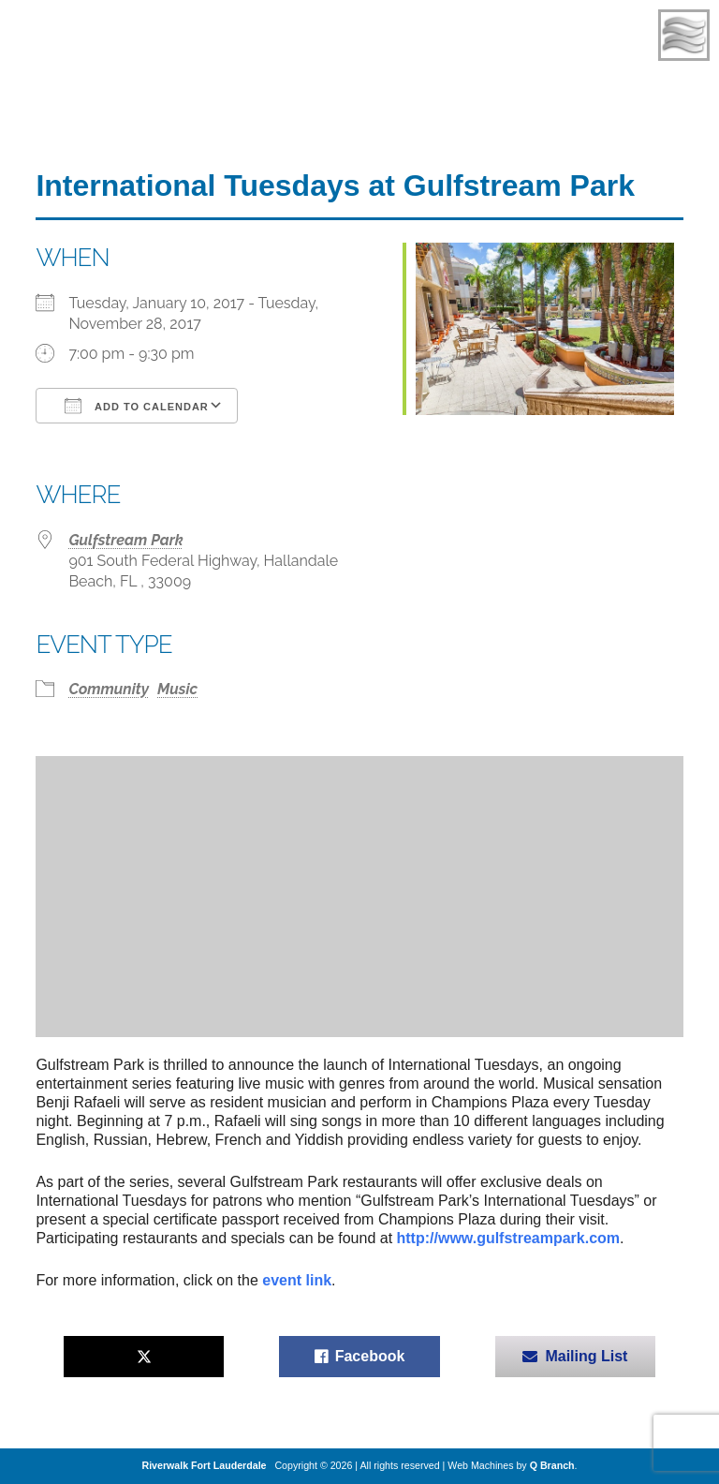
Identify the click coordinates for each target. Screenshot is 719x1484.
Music (177, 689)
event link (296, 1280)
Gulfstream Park (125, 540)
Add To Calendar (136, 405)
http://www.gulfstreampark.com (509, 1238)
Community (108, 689)
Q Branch (552, 1465)
